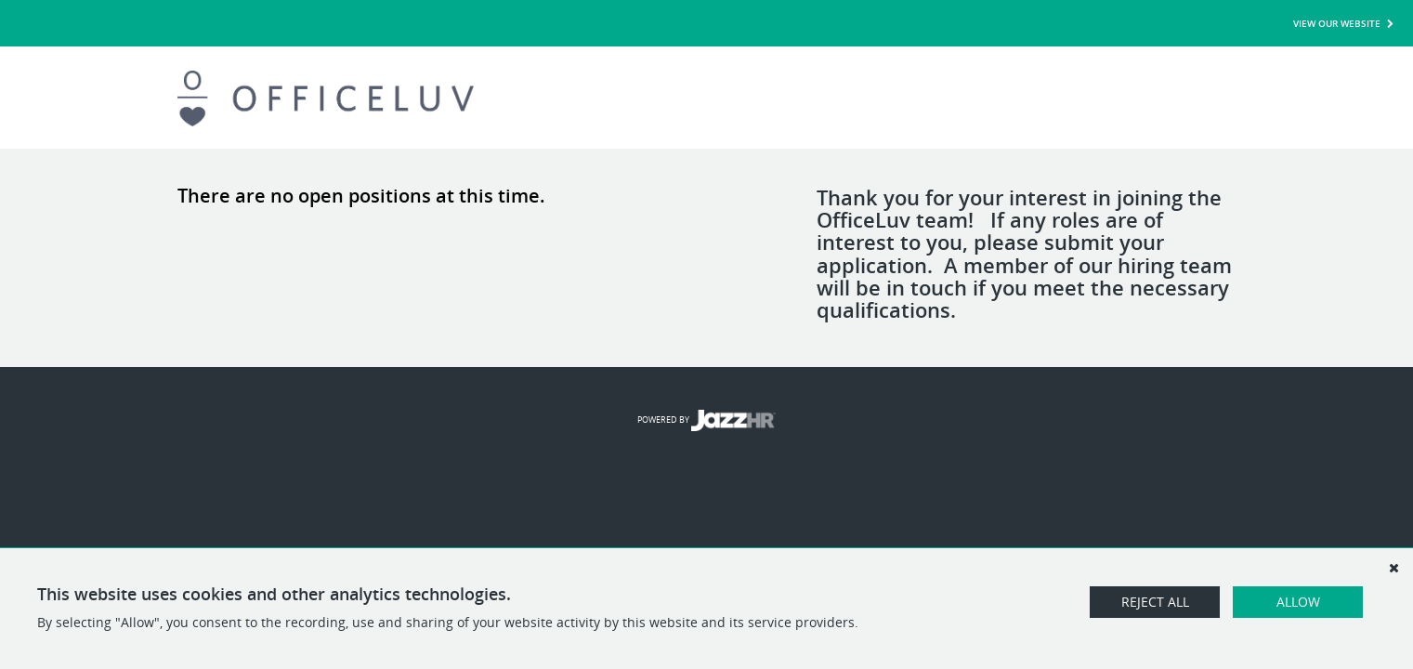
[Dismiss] (1393, 568)
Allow (1298, 601)
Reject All (1155, 601)
